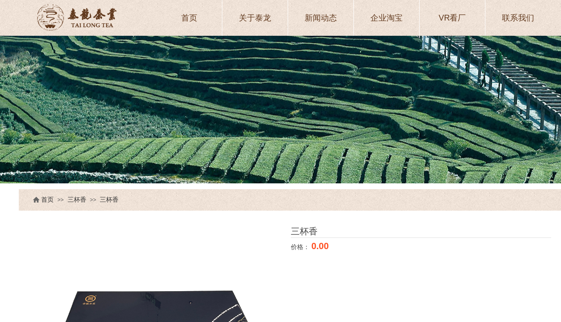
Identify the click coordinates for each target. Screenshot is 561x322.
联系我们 (518, 17)
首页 (47, 199)
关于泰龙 (255, 17)
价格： (301, 246)
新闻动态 (321, 17)
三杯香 (77, 199)
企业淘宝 (386, 17)
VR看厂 (452, 17)
